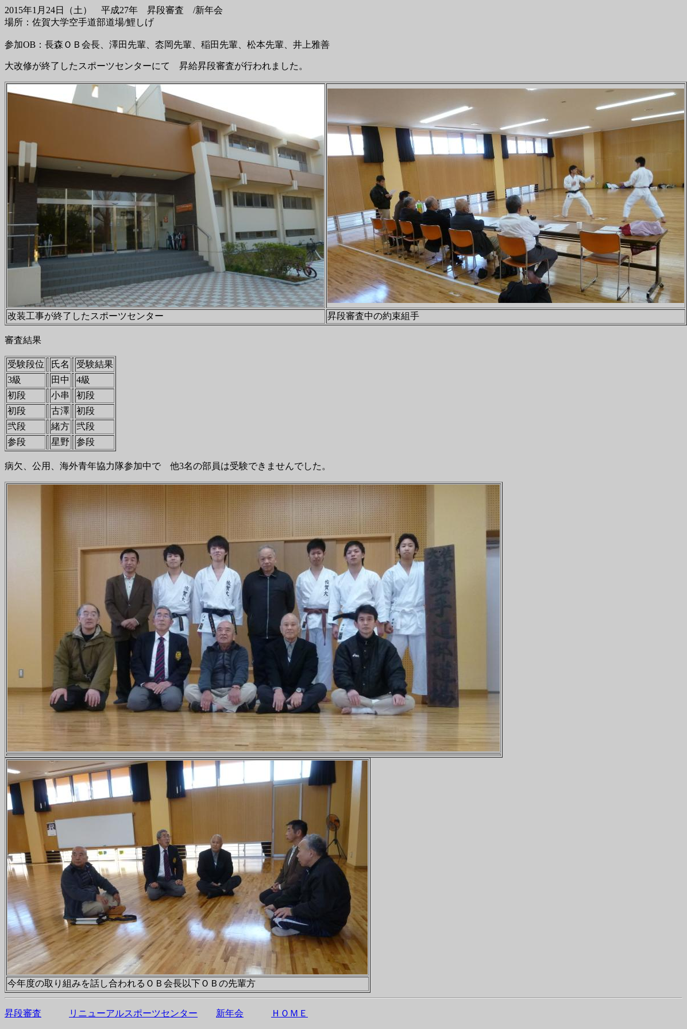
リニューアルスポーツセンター (133, 1013)
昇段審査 (23, 1013)
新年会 (230, 1013)
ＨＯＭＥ (289, 1013)
